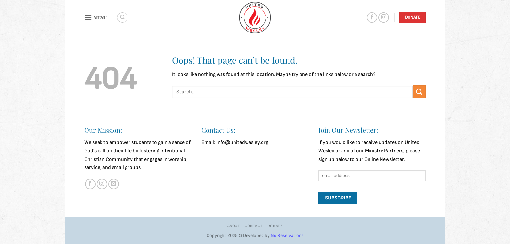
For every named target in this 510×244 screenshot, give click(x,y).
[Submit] (419, 91)
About (233, 226)
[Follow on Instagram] (383, 17)
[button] (95, 17)
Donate (275, 226)
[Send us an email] (113, 184)
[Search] (122, 17)
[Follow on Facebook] (372, 17)
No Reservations (287, 235)
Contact (254, 226)
